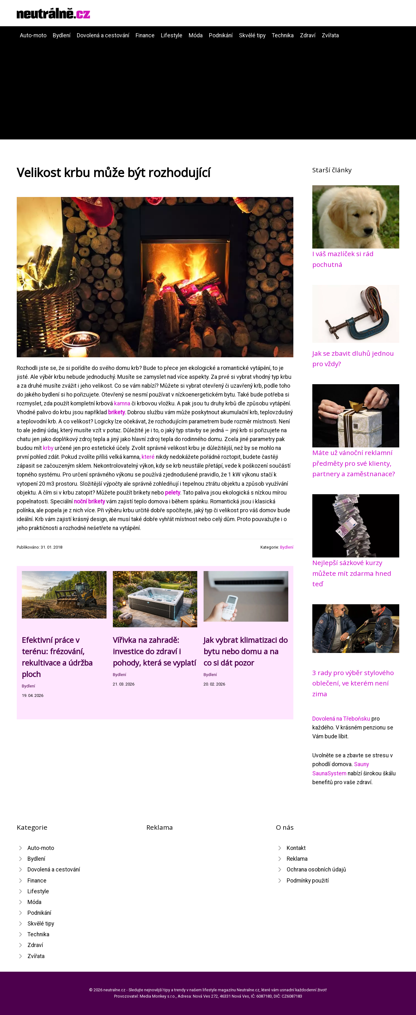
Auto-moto (33, 35)
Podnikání (221, 35)
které (148, 457)
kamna (122, 403)
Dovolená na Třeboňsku (341, 719)
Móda (196, 35)
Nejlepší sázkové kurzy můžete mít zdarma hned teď (351, 573)
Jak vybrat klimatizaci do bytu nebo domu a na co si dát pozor (246, 651)
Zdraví (307, 35)
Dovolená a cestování (103, 35)
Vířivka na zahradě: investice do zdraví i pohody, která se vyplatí (154, 651)
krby (48, 448)
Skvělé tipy (252, 35)
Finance (145, 35)
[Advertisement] (208, 87)
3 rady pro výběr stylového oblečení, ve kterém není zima (353, 683)
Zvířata (330, 35)
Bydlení (61, 35)
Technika (283, 35)
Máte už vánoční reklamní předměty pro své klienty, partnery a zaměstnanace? (353, 463)
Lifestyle (171, 35)
